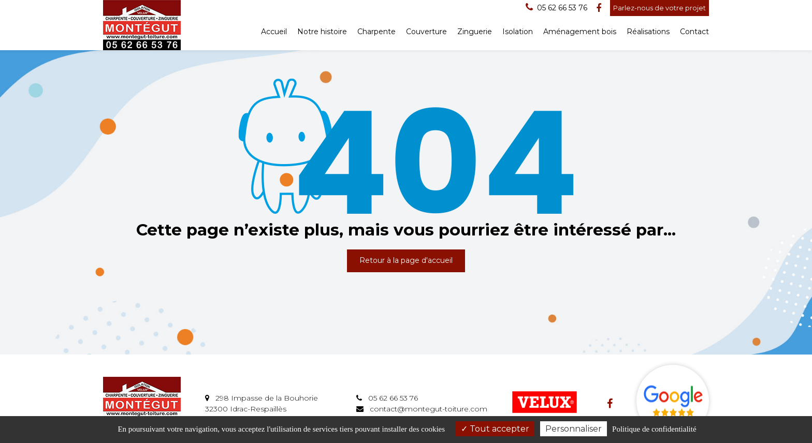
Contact (694, 31)
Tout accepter (495, 429)
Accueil (274, 31)
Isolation (517, 31)
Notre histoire (322, 31)
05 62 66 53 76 (387, 398)
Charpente (376, 31)
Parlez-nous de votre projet (659, 8)
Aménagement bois (579, 31)
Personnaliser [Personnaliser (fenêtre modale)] (573, 429)
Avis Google (673, 401)
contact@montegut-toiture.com (421, 409)
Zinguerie (474, 31)
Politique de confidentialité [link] (654, 429)
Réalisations (648, 31)
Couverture (426, 31)
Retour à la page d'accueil (406, 260)
